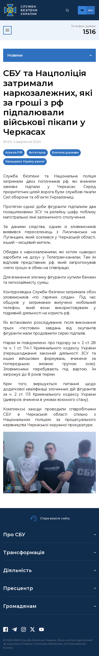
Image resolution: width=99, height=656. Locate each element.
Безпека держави (65, 152)
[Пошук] (67, 10)
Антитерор (37, 152)
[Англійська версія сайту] (90, 10)
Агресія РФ (13, 152)
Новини (15, 55)
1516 (89, 32)
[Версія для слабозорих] (82, 10)
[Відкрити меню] (7, 30)
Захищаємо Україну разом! (25, 161)
